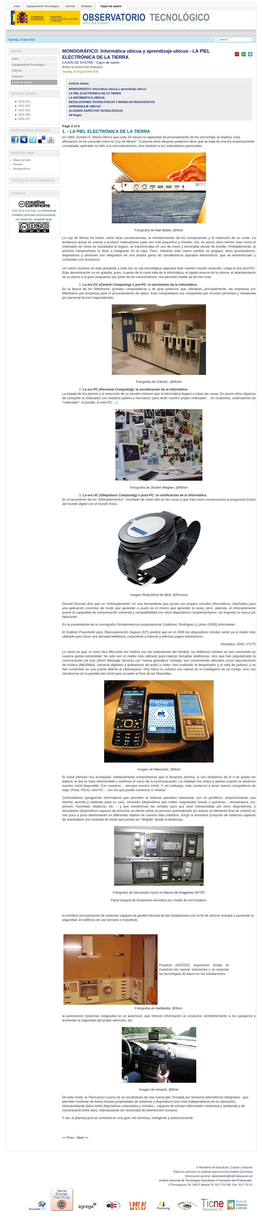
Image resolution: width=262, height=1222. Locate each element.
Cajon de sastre (107, 62)
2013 (19, 101)
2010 (19, 114)
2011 (19, 110)
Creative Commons (240, 1171)
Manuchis (161, 769)
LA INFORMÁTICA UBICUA (87, 97)
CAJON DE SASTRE (78, 62)
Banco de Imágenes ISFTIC (184, 892)
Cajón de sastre (111, 6)
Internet (70, 6)
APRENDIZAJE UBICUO (85, 106)
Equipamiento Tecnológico (43, 6)
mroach (161, 1089)
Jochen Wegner (162, 487)
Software (86, 6)
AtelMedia (162, 1008)
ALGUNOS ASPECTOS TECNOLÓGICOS (96, 110)
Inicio (17, 6)
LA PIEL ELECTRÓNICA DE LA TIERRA (95, 93)
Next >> (83, 1137)
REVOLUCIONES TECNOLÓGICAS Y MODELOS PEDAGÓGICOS (112, 101)
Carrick (162, 382)
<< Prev (68, 1137)
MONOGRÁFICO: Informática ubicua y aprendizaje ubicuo (107, 88)
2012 (19, 105)
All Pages (75, 115)
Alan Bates (163, 230)
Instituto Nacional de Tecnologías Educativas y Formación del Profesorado (206, 1180)
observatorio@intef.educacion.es (232, 1176)
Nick (167, 595)
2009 (19, 118)
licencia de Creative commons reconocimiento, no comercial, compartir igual (34, 215)
